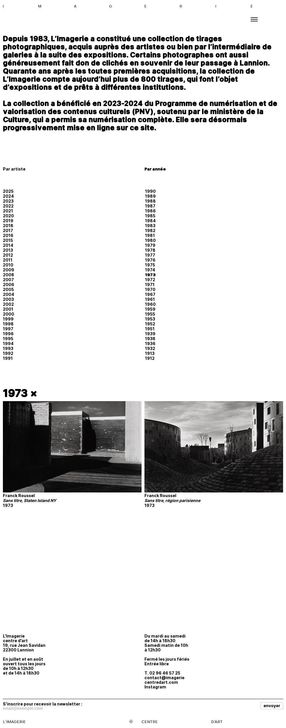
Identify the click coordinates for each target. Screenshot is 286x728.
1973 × (20, 393)
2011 (7, 260)
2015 (8, 240)
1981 (150, 235)
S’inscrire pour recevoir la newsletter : (42, 703)
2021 (8, 210)
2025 (8, 191)
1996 (8, 333)
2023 (8, 201)
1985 (150, 215)
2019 (8, 220)
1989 (150, 196)
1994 (8, 343)
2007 (8, 279)
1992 (8, 353)
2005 (8, 289)
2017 (8, 230)
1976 (150, 260)
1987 (150, 205)
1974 (150, 269)
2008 (8, 274)
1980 (150, 240)
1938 (150, 338)
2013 (8, 250)
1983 (150, 225)
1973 (150, 274)
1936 (150, 343)
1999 (8, 318)
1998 (8, 323)
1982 (150, 230)
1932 (150, 348)
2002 (8, 304)
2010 (8, 264)
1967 (150, 294)
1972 (150, 279)
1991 (8, 358)
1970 (150, 289)
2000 (8, 314)
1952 (150, 323)
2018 (8, 225)
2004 (8, 294)
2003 (8, 299)
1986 (150, 210)
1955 (150, 314)
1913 (150, 353)
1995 (8, 338)
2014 (8, 245)
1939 (150, 333)
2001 (8, 309)
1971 (150, 284)
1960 (150, 304)
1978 (150, 250)
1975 (150, 264)
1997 (8, 328)
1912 (150, 358)
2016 (8, 235)
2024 (8, 196)
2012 (8, 255)
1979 (150, 245)
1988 (150, 201)
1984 (150, 220)
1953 (150, 318)
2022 (8, 205)
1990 (150, 191)
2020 (8, 215)
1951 (150, 328)
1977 (150, 255)
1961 (150, 299)
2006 (8, 284)
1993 (8, 348)
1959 (150, 309)
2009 (8, 269)
